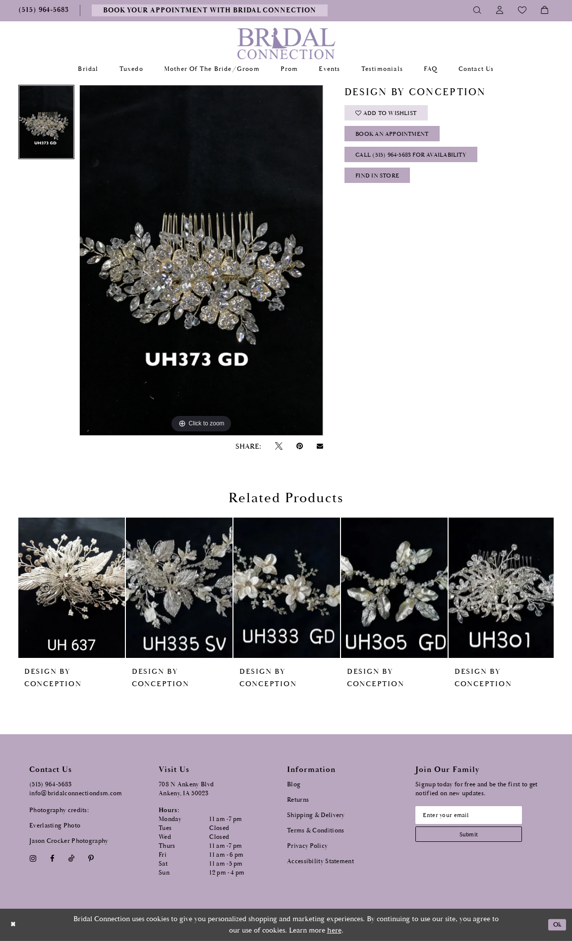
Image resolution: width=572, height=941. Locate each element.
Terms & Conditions (315, 830)
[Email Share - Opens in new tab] (320, 446)
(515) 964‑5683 (50, 784)
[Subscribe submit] (474, 837)
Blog (293, 784)
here (334, 930)
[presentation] (71, 588)
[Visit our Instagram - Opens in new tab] (32, 858)
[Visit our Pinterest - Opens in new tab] (91, 858)
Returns (298, 800)
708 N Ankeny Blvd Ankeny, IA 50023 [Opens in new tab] (186, 789)
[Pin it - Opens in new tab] (299, 446)
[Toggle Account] (500, 10)
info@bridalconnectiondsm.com (75, 793)
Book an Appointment (397, 138)
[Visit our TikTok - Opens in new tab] (71, 858)
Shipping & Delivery (316, 815)
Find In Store (380, 184)
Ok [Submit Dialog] (556, 925)
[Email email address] (474, 816)
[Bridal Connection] (286, 43)
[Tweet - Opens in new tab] (279, 446)
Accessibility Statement (320, 861)
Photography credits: (59, 810)
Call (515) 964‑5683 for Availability (416, 161)
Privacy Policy (307, 846)
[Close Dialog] (14, 925)
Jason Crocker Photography (69, 841)
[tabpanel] (46, 125)
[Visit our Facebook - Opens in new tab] (52, 858)
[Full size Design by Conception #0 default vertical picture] (201, 260)
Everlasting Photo (54, 826)
